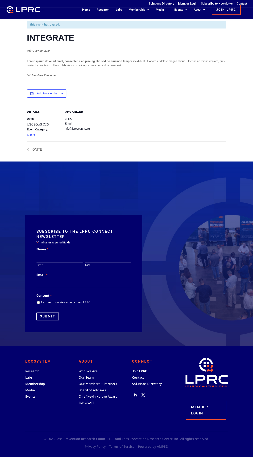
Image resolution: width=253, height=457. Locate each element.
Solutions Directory (161, 3)
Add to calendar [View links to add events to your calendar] (47, 93)
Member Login (187, 3)
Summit (31, 134)
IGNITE (36, 149)
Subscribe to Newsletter (217, 3)
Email (41, 275)
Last (88, 265)
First (39, 265)
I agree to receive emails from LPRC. (66, 302)
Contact (242, 3)
